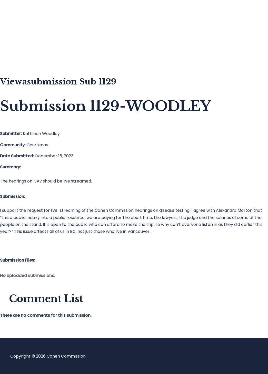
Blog (25, 35)
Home (27, 14)
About (27, 55)
